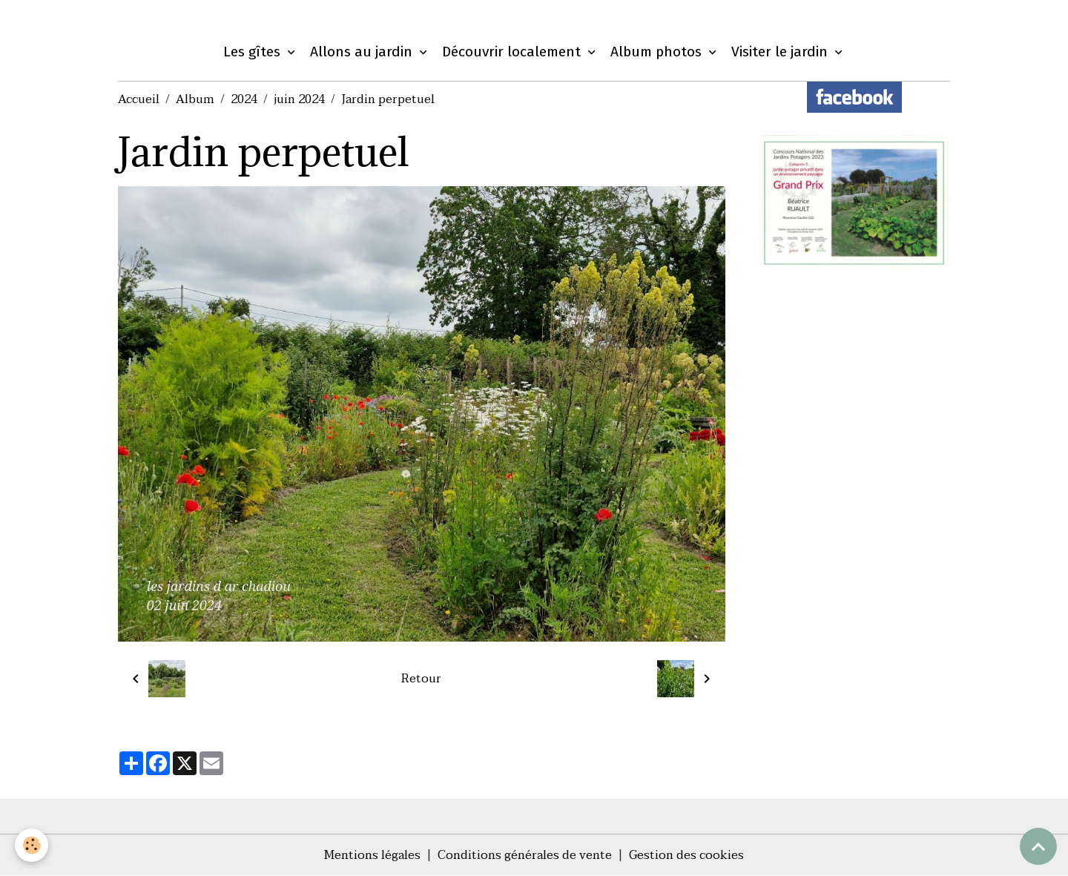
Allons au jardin (363, 51)
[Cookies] (31, 845)
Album (195, 99)
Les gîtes (253, 51)
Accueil (138, 99)
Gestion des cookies (686, 855)
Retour (421, 678)
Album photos (657, 51)
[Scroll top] (1038, 846)
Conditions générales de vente (525, 855)
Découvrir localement (513, 51)
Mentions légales (372, 855)
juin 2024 (299, 99)
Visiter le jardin (781, 51)
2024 (244, 99)
